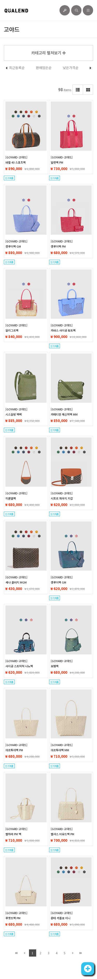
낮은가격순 (70, 67)
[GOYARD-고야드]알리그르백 (16, 327)
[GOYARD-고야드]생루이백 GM (16, 243)
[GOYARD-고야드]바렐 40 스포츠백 (16, 159)
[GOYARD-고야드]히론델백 (16, 495)
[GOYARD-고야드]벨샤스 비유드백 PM (62, 831)
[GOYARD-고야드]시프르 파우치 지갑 (62, 495)
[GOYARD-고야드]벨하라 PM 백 (16, 831)
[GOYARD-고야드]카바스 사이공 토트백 (63, 327)
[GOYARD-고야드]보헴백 (62, 663)
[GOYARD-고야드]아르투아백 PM (16, 747)
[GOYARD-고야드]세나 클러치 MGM (16, 579)
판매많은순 (43, 67)
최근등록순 (17, 67)
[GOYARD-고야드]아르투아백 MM (62, 747)
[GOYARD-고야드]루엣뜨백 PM (16, 915)
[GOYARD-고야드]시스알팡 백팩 (16, 411)
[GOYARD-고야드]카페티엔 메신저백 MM (64, 411)
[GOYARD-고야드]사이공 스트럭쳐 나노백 (19, 663)
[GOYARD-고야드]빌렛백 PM (62, 159)
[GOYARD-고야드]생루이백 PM (62, 243)
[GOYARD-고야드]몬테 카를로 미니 (62, 915)
